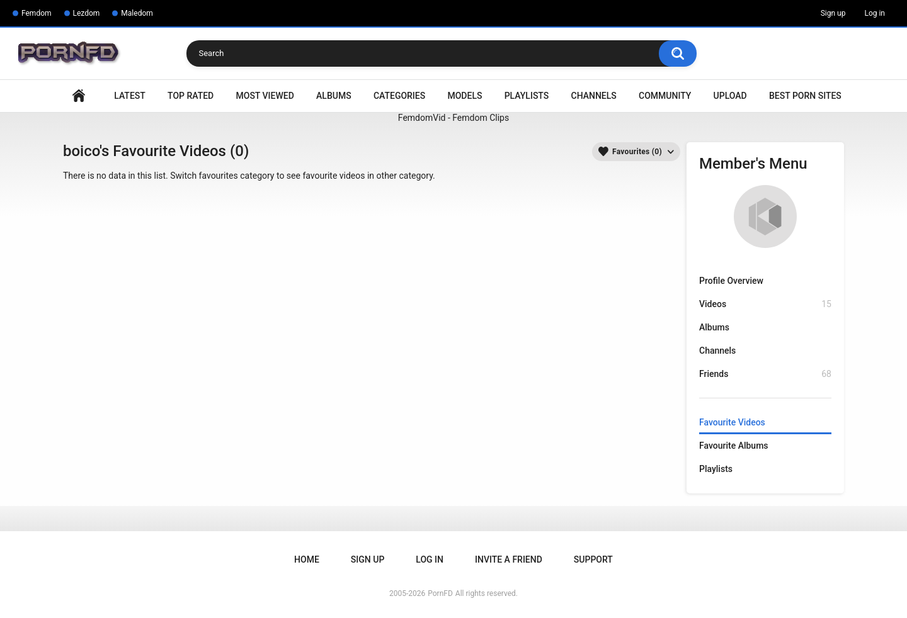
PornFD (440, 593)
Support (593, 559)
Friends (765, 374)
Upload (730, 96)
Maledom (136, 13)
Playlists (527, 96)
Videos (765, 304)
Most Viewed (265, 96)
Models (464, 96)
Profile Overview (731, 281)
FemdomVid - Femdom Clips (453, 118)
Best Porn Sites (805, 96)
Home (78, 96)
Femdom (36, 13)
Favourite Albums (733, 446)
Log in (874, 13)
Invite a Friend (508, 559)
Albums (333, 96)
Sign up (833, 13)
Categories (399, 96)
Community (665, 96)
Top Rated (191, 96)
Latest (129, 96)
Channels (594, 96)
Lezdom (86, 13)
